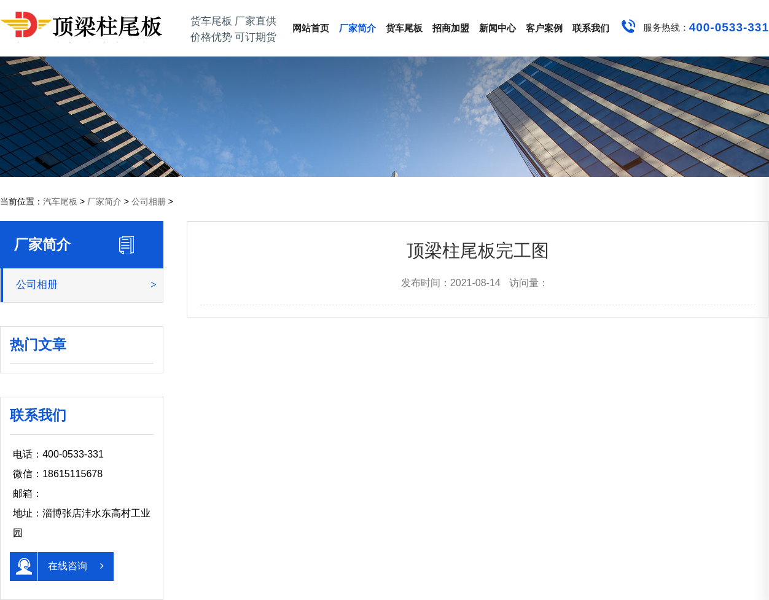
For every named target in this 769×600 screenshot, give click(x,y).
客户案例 (544, 28)
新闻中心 (497, 28)
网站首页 (310, 28)
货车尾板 (404, 28)
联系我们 (590, 28)
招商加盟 (450, 28)
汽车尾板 (60, 201)
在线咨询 (56, 566)
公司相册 (148, 201)
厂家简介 (357, 28)
